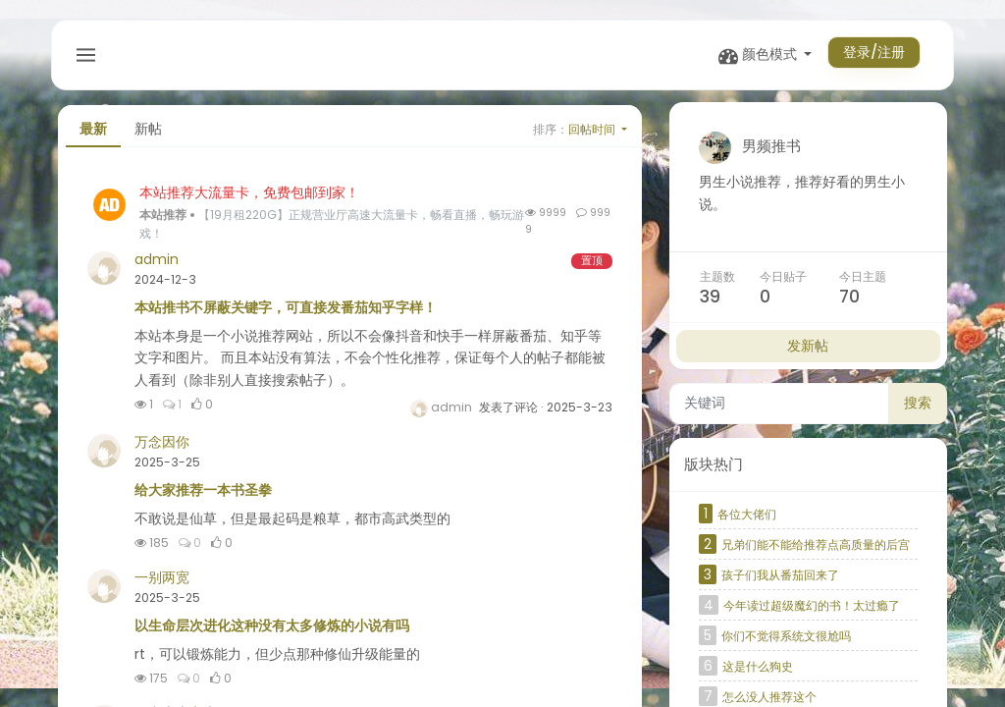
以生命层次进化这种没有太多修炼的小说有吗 (271, 632)
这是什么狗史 (757, 673)
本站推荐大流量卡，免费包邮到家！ (249, 199)
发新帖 (807, 353)
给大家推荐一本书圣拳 (203, 497)
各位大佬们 (746, 521)
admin (156, 266)
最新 (93, 136)
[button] (759, 55)
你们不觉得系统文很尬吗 (786, 642)
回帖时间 (593, 136)
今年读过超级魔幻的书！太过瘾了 (811, 612)
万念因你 (161, 449)
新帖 (148, 136)
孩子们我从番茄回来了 (780, 581)
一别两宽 (161, 584)
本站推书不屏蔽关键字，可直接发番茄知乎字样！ (285, 314)
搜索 (917, 410)
